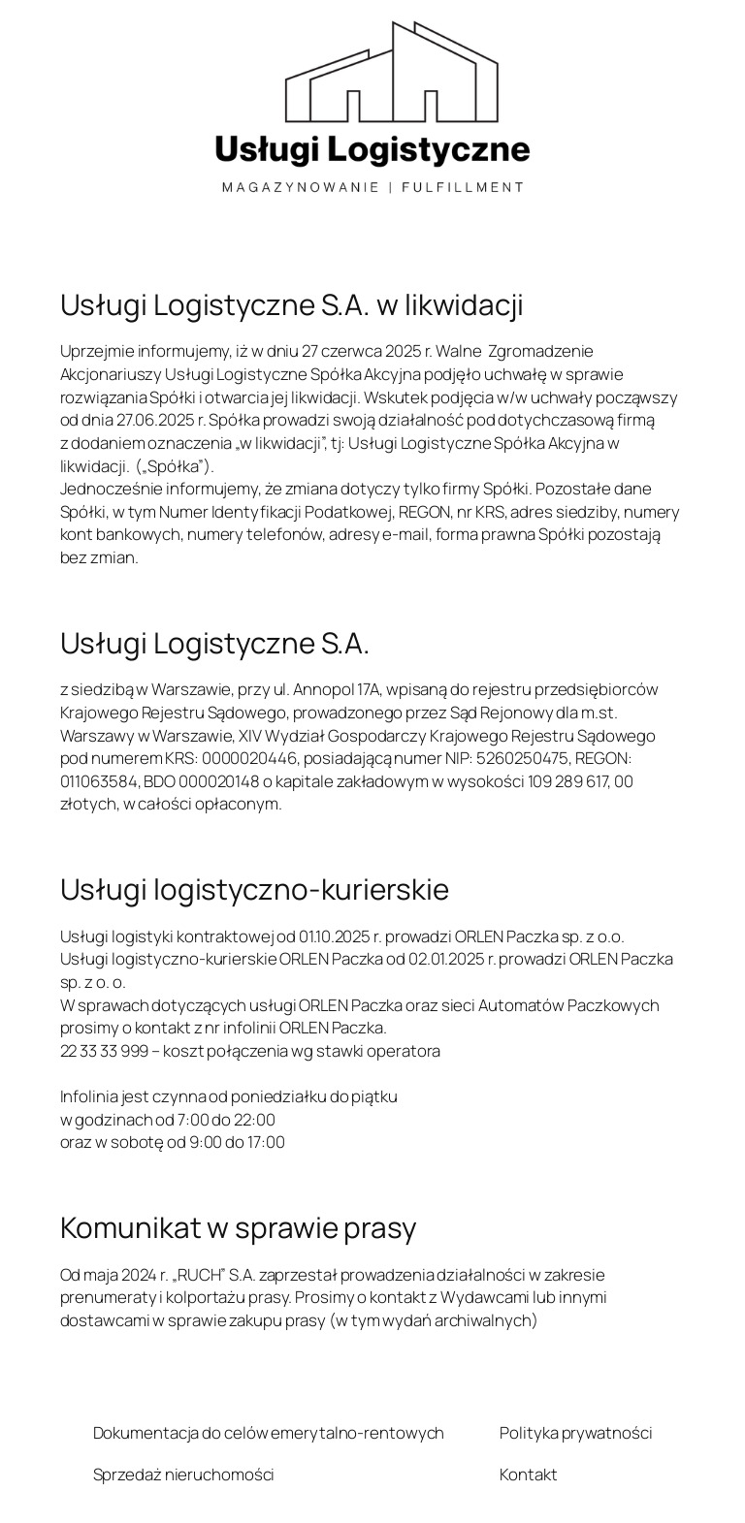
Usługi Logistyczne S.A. (216, 642)
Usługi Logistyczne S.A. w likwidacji (292, 304)
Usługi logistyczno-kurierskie (254, 888)
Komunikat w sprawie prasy (239, 1227)
